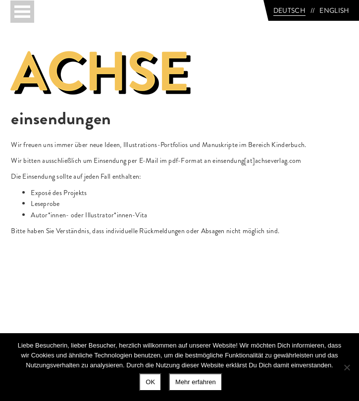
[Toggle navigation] (22, 11)
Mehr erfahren (195, 382)
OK (150, 382)
